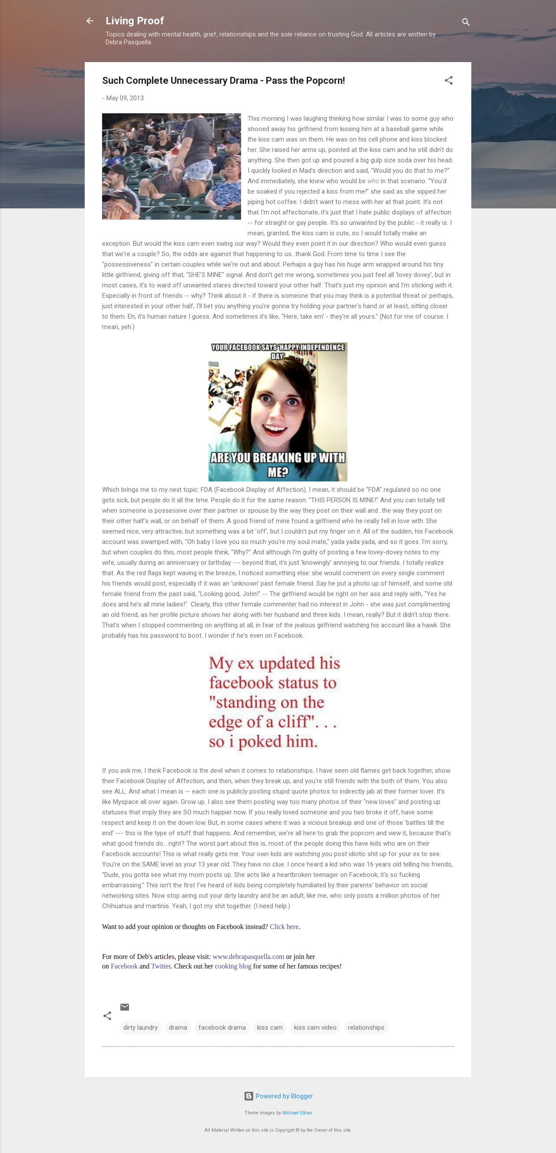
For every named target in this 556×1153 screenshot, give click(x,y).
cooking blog (233, 966)
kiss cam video (315, 1027)
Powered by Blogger (278, 1096)
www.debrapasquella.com (248, 956)
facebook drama (222, 1027)
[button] (448, 82)
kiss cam (270, 1027)
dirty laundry (140, 1027)
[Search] (466, 23)
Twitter (161, 966)
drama (178, 1027)
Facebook (124, 966)
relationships (366, 1027)
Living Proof (135, 21)
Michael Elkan (297, 1113)
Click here (284, 926)
